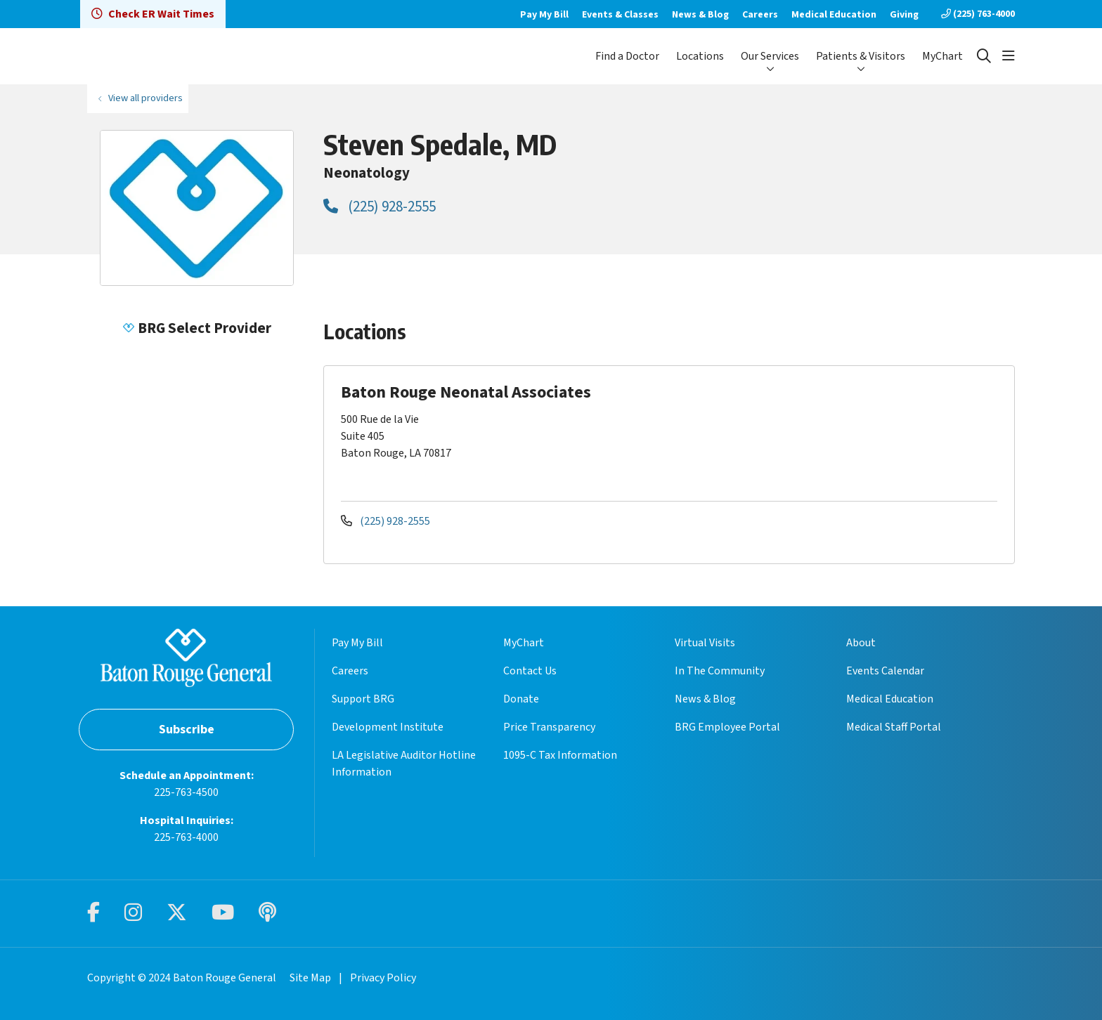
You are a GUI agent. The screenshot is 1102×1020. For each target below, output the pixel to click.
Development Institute (387, 727)
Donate (521, 699)
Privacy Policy (383, 978)
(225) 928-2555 (379, 206)
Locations (700, 56)
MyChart (942, 56)
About (861, 642)
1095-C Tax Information (560, 755)
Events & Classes (620, 15)
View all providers (145, 98)
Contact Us (530, 671)
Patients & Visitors (860, 56)
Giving (904, 15)
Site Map (310, 978)
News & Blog (700, 15)
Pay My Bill (544, 15)
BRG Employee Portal (727, 727)
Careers (760, 15)
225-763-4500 (186, 792)
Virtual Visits (705, 642)
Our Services (770, 56)
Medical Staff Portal (893, 727)
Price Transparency (549, 727)
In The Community (720, 671)
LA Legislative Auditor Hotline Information (404, 763)
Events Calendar (885, 671)
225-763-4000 (186, 837)
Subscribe (186, 729)
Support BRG (363, 699)
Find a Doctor (627, 56)
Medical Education (833, 15)
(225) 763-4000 (978, 14)
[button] (1008, 56)
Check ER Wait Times (152, 14)
